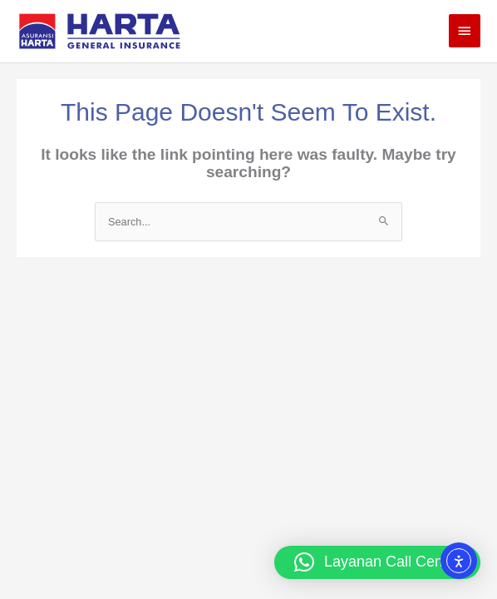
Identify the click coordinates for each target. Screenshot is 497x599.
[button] (377, 562)
